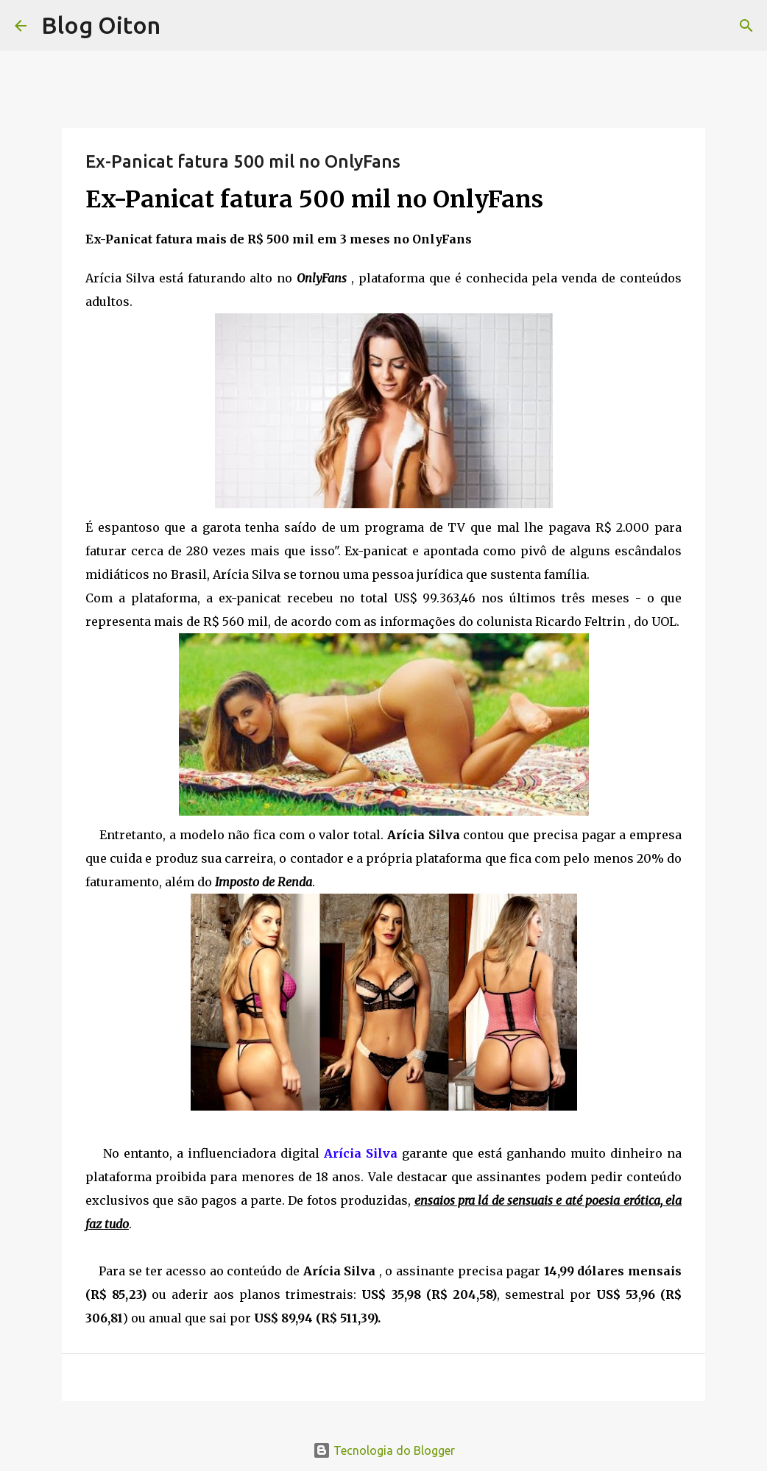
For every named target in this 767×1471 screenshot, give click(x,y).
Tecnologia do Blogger (384, 1450)
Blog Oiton (100, 25)
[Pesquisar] (746, 25)
